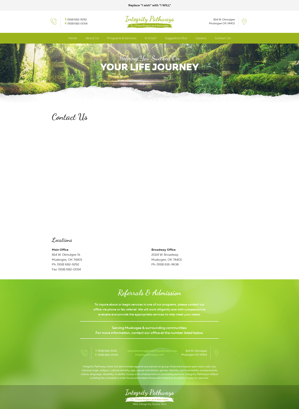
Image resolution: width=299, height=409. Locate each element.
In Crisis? (151, 38)
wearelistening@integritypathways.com (152, 350)
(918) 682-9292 (77, 19)
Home (72, 38)
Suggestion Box (176, 38)
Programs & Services (121, 38)
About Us (92, 38)
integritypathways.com (149, 354)
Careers (201, 38)
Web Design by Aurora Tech (149, 404)
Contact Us (223, 38)
